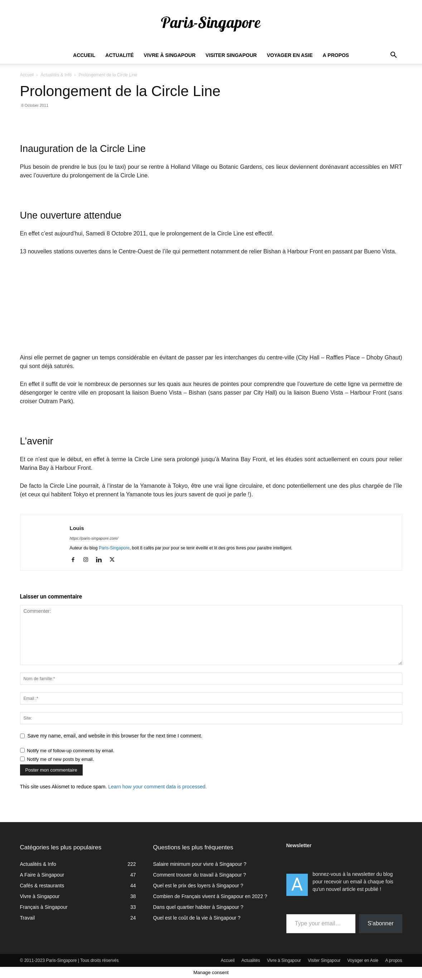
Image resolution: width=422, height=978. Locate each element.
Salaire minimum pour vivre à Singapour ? (200, 864)
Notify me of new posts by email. (60, 759)
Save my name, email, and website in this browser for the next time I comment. (115, 736)
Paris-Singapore (114, 547)
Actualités (251, 960)
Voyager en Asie (289, 55)
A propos (336, 55)
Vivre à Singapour (170, 55)
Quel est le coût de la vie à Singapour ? (197, 918)
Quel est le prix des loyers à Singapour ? (198, 885)
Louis (77, 528)
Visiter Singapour (231, 55)
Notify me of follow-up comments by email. (70, 750)
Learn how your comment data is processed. (157, 786)
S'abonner (380, 923)
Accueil (84, 55)
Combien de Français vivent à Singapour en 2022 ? (210, 896)
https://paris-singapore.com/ (94, 538)
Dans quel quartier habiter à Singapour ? (198, 907)
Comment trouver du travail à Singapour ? (199, 875)
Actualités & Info (56, 74)
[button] (393, 55)
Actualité (119, 55)
